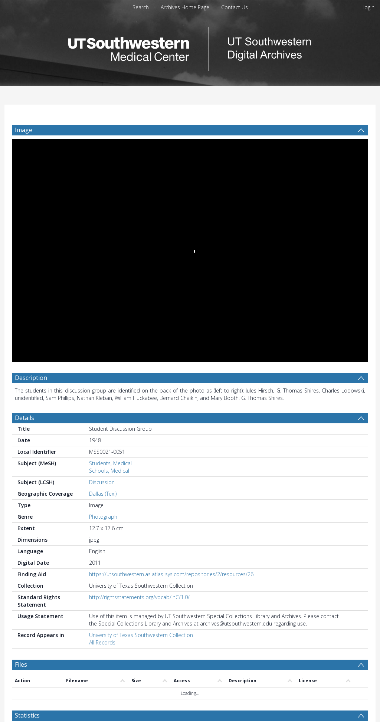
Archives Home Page (185, 7)
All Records (102, 642)
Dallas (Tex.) (103, 493)
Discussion (102, 482)
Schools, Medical (109, 470)
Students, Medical (110, 463)
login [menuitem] (368, 7)
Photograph (103, 516)
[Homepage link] (190, 47)
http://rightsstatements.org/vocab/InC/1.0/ (139, 597)
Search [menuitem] (140, 7)
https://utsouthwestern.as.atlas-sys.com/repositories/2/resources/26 (171, 574)
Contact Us (234, 7)
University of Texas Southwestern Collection (141, 635)
